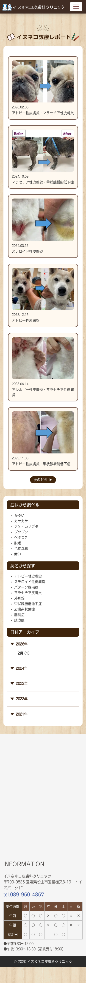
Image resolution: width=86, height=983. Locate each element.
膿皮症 (19, 620)
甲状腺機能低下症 (28, 603)
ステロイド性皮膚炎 (29, 581)
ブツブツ (21, 532)
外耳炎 (19, 598)
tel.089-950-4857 (23, 894)
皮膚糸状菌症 (24, 609)
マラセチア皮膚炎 (28, 592)
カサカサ (21, 521)
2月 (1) (24, 653)
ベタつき (21, 537)
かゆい (19, 515)
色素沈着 (21, 548)
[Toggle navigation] (76, 6)
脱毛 (17, 543)
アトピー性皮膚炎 (28, 576)
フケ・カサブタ (26, 526)
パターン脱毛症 (26, 587)
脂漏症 (19, 614)
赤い (17, 554)
